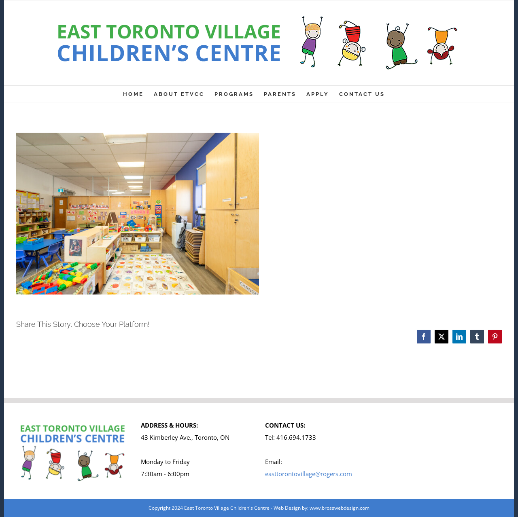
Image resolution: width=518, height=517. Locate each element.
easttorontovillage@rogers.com (308, 474)
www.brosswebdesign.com (339, 507)
